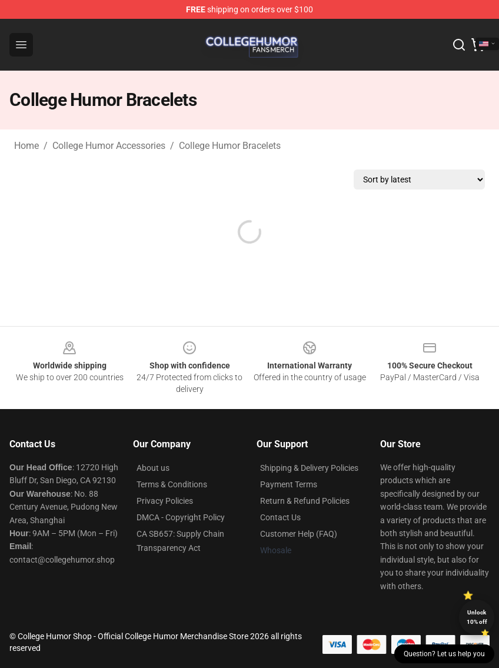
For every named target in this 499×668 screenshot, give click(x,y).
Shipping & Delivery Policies (309, 468)
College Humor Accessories (108, 145)
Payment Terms (288, 484)
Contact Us (280, 517)
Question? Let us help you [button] (444, 654)
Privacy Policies (165, 501)
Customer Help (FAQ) (298, 534)
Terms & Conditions (172, 484)
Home (26, 145)
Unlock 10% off (477, 617)
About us (153, 468)
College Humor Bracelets (230, 145)
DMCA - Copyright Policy (181, 517)
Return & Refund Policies (305, 501)
